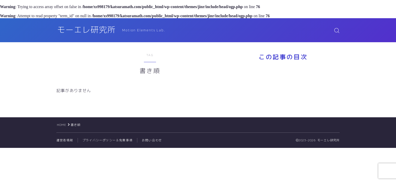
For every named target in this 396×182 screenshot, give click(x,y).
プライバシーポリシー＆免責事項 (107, 140)
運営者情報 (64, 140)
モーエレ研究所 (87, 30)
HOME (62, 125)
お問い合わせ (152, 140)
